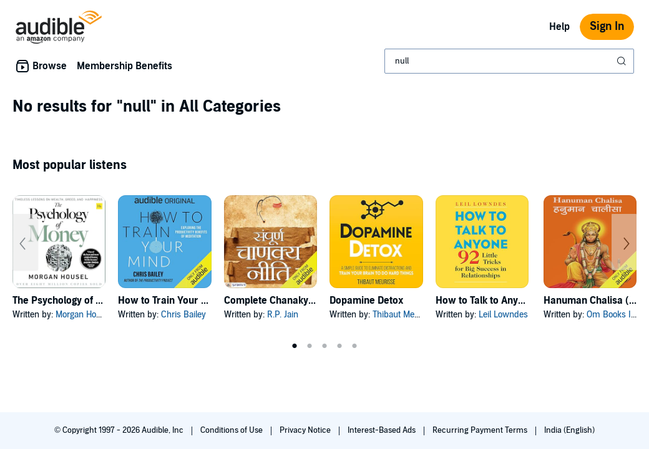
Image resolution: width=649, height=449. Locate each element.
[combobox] (509, 61)
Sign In (607, 26)
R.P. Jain (282, 314)
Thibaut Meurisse (405, 314)
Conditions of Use (232, 430)
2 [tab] (309, 346)
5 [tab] (354, 346)
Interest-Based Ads (382, 430)
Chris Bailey (183, 314)
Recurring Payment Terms (480, 430)
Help (559, 27)
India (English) (569, 430)
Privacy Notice (306, 430)
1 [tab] (294, 346)
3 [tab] (324, 346)
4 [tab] (339, 346)
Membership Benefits (124, 66)
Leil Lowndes (503, 314)
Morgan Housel (84, 314)
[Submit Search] (623, 61)
